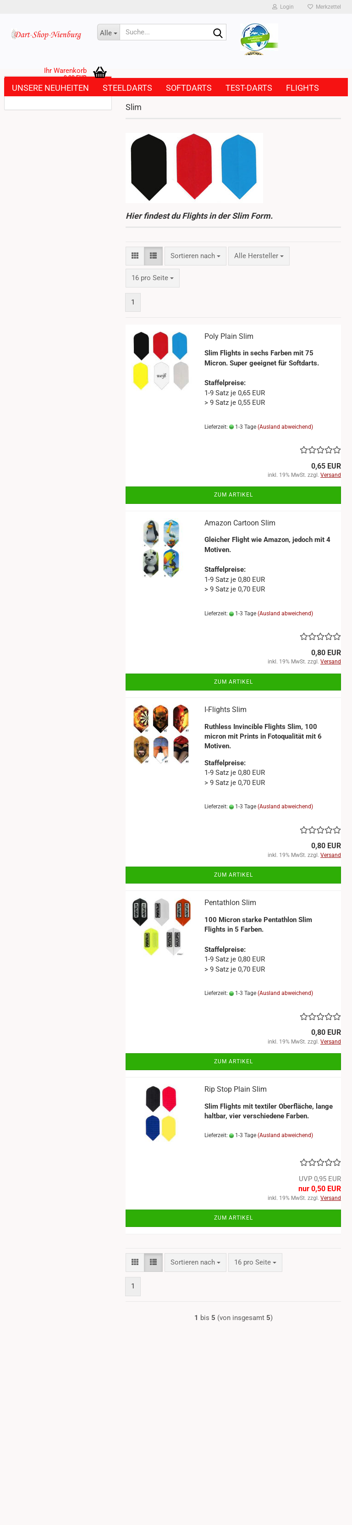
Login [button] (283, 7)
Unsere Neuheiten (50, 88)
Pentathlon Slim (230, 902)
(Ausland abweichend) (285, 427)
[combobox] (195, 256)
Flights (302, 88)
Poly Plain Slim (228, 336)
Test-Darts (249, 88)
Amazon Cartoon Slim (239, 523)
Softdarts (189, 88)
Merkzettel (324, 7)
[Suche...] (108, 32)
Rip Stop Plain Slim (235, 1089)
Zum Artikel (233, 495)
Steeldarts (127, 88)
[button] (135, 256)
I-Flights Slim (225, 709)
